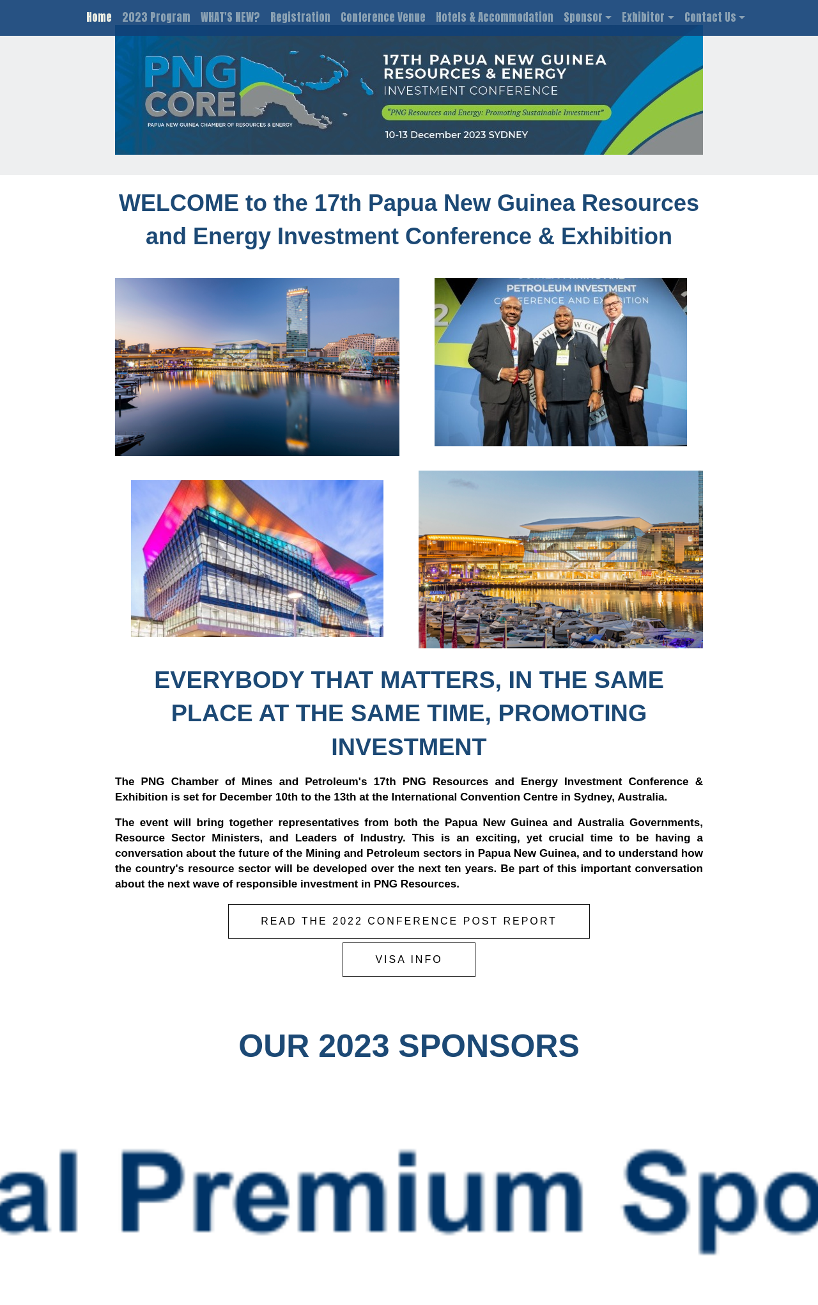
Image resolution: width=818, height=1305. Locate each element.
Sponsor (583, 17)
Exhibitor (643, 17)
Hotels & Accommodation (494, 17)
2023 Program (156, 17)
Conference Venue (383, 17)
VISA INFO (408, 959)
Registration (300, 17)
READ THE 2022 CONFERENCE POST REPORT (409, 921)
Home (99, 17)
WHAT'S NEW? (230, 17)
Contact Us (710, 17)
